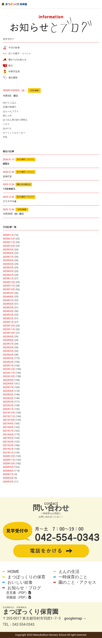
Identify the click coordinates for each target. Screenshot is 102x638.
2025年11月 (9, 242)
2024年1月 (8, 322)
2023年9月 (8, 336)
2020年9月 (8, 467)
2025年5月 (8, 264)
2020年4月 (8, 478)
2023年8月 (8, 340)
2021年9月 (8, 423)
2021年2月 (8, 449)
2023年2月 (8, 362)
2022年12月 (9, 369)
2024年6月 (8, 303)
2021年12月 (9, 412)
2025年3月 (8, 271)
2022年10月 (9, 376)
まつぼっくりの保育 (26, 577)
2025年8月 (8, 253)
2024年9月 (8, 293)
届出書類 (13, 77)
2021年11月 (9, 416)
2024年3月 (8, 314)
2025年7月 (8, 256)
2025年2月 (8, 275)
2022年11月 (9, 372)
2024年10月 (9, 289)
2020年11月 (9, 459)
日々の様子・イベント (19, 53)
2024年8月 (8, 296)
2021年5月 (8, 438)
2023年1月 (8, 365)
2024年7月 (8, 300)
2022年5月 (8, 394)
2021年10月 (9, 420)
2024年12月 (9, 282)
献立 (10, 65)
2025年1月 (8, 278)
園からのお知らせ (17, 59)
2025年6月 (8, 260)
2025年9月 (8, 249)
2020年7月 (8, 474)
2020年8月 (8, 470)
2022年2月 (8, 405)
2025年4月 (8, 267)
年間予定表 (14, 71)
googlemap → (75, 618)
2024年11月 (9, 285)
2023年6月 (8, 347)
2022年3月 (8, 401)
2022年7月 (8, 387)
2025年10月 (9, 246)
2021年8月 (8, 427)
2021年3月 (8, 445)
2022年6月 (8, 391)
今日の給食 (14, 47)
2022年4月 (8, 398)
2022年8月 (8, 383)
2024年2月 (8, 318)
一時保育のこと (73, 577)
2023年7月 (8, 343)
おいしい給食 (20, 582)
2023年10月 (9, 333)
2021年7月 (8, 430)
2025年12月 (9, 238)
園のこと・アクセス (77, 582)
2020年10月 (9, 463)
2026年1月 (8, 235)
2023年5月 (8, 351)
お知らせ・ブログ (24, 587)
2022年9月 (8, 380)
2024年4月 (8, 311)
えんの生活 (68, 571)
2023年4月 (8, 354)
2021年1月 (8, 452)
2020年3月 (8, 481)
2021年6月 (8, 434)
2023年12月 (9, 325)
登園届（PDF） (18, 597)
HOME (13, 571)
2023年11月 (9, 329)
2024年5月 (8, 307)
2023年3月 (8, 358)
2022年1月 (8, 409)
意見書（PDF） (18, 593)
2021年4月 (8, 441)
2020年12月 (9, 456)
